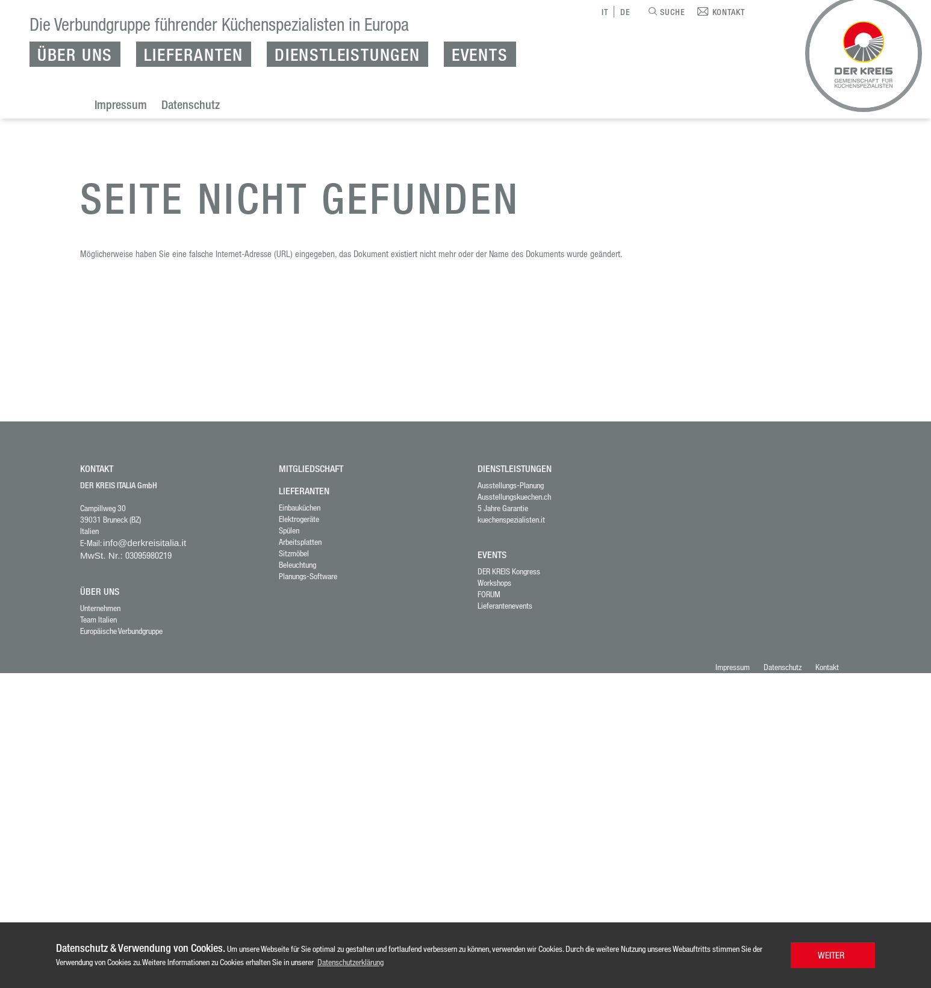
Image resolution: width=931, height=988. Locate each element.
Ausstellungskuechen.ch (514, 496)
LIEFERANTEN (304, 491)
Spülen (289, 530)
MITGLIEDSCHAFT (311, 468)
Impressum (121, 104)
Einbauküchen (299, 507)
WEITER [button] (831, 954)
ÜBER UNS (99, 591)
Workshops (494, 582)
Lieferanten (193, 54)
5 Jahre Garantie (503, 508)
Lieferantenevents (505, 605)
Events (480, 54)
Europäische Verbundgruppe (121, 631)
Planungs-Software (308, 576)
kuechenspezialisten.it (511, 519)
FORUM (489, 594)
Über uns (75, 54)
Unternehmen (100, 608)
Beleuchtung (297, 564)
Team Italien (98, 619)
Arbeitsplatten (300, 541)
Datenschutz (190, 104)
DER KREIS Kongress (509, 571)
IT (605, 12)
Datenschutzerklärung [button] (350, 962)
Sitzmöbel (294, 553)
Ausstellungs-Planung (511, 485)
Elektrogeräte (299, 519)
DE (625, 12)
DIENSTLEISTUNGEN (515, 468)
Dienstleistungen (347, 54)
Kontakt (827, 667)
